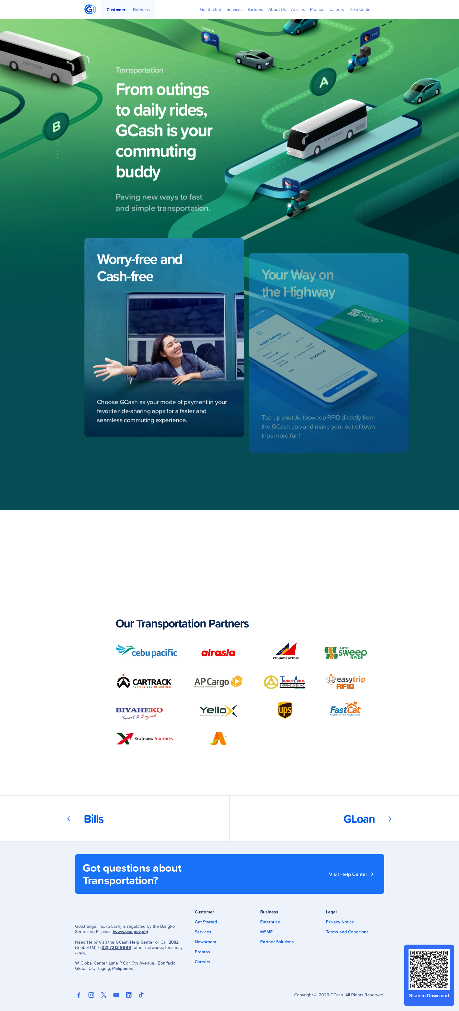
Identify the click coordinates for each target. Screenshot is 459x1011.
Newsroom (205, 942)
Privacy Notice (340, 922)
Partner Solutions (277, 942)
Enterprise (270, 922)
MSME (266, 932)
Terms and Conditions (347, 932)
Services (203, 932)
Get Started (206, 922)
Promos (202, 952)
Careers (202, 962)
